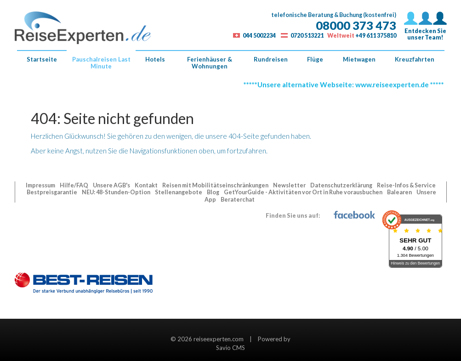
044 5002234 (259, 35)
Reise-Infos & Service (406, 185)
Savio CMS (230, 347)
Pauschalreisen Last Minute (101, 62)
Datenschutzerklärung (341, 185)
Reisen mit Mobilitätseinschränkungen (215, 185)
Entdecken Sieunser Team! (425, 28)
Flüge (315, 59)
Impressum (41, 185)
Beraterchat (238, 199)
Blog (213, 192)
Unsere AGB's (112, 185)
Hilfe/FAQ (74, 185)
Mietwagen (359, 59)
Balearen (400, 192)
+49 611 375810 (375, 35)
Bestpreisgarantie (52, 192)
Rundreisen (271, 59)
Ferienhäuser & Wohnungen (209, 62)
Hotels (155, 59)
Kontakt (147, 185)
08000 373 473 (356, 25)
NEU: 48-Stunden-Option (116, 192)
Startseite (42, 59)
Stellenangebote (179, 192)
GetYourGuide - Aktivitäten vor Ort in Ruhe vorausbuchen (303, 192)
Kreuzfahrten (414, 59)
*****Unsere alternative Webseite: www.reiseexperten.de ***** (345, 84)
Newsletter (290, 185)
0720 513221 (307, 35)
